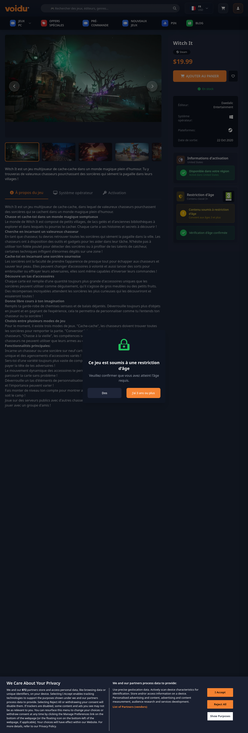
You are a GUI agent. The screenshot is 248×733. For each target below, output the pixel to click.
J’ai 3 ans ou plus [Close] (143, 393)
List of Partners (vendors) (130, 712)
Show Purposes (220, 721)
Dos (104, 393)
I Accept (220, 698)
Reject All (220, 709)
